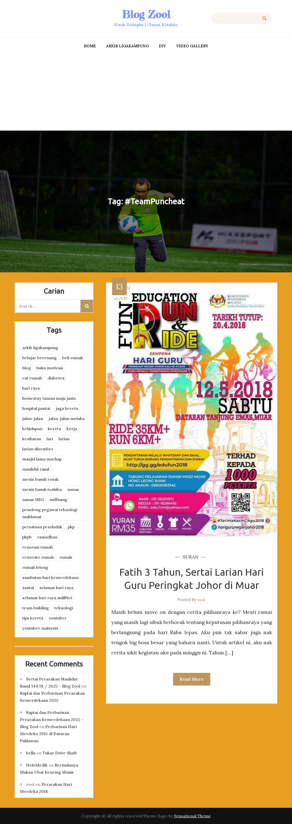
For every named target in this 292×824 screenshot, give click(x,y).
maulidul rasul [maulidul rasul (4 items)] (35, 469)
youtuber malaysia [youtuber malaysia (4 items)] (40, 628)
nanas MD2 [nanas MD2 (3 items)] (33, 499)
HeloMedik (37, 765)
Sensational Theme (192, 815)
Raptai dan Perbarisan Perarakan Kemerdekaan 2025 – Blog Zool (52, 719)
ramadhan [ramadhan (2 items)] (47, 536)
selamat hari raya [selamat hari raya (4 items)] (56, 587)
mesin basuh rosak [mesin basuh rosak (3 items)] (40, 479)
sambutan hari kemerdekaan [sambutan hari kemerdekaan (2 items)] (50, 577)
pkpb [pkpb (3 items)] (27, 536)
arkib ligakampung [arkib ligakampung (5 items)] (40, 347)
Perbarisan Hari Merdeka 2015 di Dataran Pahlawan (48, 733)
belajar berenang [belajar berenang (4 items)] (39, 357)
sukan (190, 557)
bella (30, 752)
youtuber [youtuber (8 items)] (58, 617)
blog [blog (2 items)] (26, 367)
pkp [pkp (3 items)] (71, 526)
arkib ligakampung (127, 46)
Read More (192, 679)
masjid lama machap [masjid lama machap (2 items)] (42, 458)
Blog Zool (146, 14)
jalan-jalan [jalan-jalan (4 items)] (32, 418)
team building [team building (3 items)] (35, 607)
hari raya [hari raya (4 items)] (31, 388)
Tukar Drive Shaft (60, 752)
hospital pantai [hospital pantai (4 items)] (36, 408)
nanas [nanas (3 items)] (73, 489)
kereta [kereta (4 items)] (54, 428)
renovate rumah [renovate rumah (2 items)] (38, 557)
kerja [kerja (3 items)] (72, 428)
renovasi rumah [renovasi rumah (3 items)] (37, 547)
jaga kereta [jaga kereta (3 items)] (67, 408)
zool (201, 599)
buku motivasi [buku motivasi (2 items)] (49, 367)
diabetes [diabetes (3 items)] (56, 377)
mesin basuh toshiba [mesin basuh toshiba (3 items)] (42, 489)
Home (90, 46)
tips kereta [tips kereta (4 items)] (32, 617)
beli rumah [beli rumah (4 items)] (72, 357)
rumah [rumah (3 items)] (65, 557)
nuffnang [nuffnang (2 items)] (58, 499)
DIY (162, 46)
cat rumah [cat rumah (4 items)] (32, 377)
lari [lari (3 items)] (50, 438)
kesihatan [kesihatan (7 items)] (31, 438)
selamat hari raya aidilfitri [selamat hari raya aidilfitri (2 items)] (47, 597)
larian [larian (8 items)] (64, 438)
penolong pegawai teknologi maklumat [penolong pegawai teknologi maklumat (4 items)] (49, 513)
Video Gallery (192, 46)
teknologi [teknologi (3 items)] (63, 607)
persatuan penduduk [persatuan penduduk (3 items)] (42, 526)
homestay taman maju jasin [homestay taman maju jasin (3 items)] (49, 398)
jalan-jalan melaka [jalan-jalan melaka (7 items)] (67, 418)
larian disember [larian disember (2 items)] (37, 448)
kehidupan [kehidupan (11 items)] (32, 428)
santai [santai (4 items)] (28, 587)
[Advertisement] (146, 91)
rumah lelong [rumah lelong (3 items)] (35, 567)
